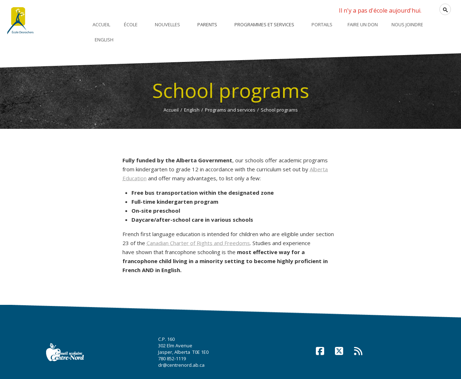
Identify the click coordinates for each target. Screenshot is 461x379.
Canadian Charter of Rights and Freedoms (198, 243)
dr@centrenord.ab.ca (181, 365)
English (192, 110)
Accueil (171, 110)
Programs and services (230, 110)
